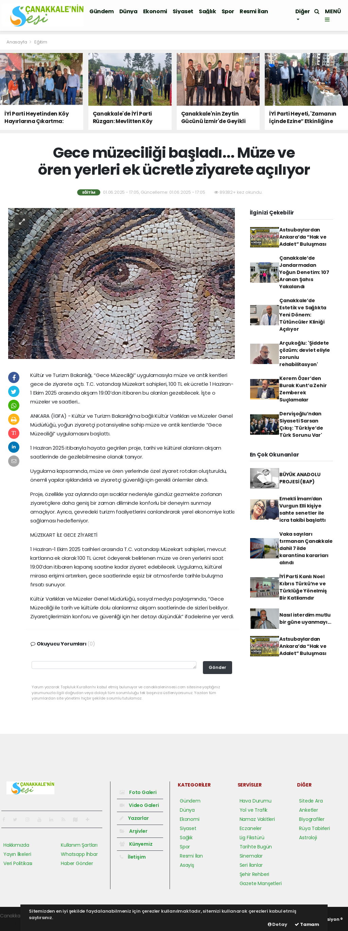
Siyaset (183, 11)
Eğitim (40, 42)
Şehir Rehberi (254, 874)
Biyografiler (312, 819)
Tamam (307, 924)
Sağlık (207, 11)
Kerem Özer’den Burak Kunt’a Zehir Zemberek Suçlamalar (303, 389)
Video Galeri (139, 805)
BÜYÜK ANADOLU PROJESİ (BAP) (299, 478)
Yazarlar (134, 818)
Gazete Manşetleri (261, 883)
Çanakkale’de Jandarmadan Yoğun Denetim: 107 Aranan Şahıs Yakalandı (304, 272)
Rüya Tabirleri (314, 828)
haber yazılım (15, 922)
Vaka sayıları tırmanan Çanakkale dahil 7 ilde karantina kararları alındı (306, 548)
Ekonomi (155, 11)
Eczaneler (251, 828)
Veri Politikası (17, 863)
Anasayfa (17, 42)
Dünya (128, 11)
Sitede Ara (311, 800)
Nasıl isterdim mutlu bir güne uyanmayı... (305, 618)
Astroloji (308, 837)
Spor (228, 11)
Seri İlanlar (251, 865)
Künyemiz (136, 844)
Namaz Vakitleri (257, 819)
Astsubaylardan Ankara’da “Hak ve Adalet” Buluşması (303, 236)
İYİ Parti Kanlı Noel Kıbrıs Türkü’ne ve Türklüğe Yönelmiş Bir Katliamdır (303, 587)
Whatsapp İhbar (79, 854)
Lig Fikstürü (252, 837)
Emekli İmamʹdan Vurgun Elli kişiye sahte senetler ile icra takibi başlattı (302, 509)
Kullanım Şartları (79, 845)
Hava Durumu (256, 800)
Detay (277, 924)
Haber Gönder (77, 863)
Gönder (217, 667)
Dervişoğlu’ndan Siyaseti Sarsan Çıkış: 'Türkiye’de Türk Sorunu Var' (301, 424)
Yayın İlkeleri (17, 854)
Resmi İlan (254, 11)
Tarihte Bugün (256, 846)
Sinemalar (251, 855)
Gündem (101, 11)
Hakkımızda (16, 845)
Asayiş (187, 865)
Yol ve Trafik (254, 810)
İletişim (132, 857)
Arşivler (133, 831)
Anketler (308, 810)
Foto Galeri (138, 792)
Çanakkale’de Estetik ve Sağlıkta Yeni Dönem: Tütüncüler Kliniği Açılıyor (302, 314)
